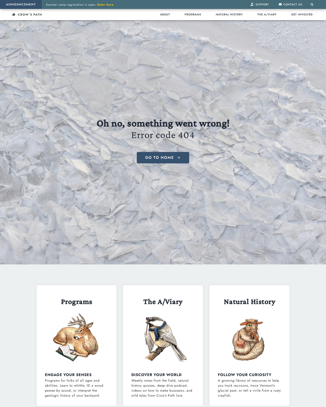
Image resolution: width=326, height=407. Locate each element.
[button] (312, 4)
